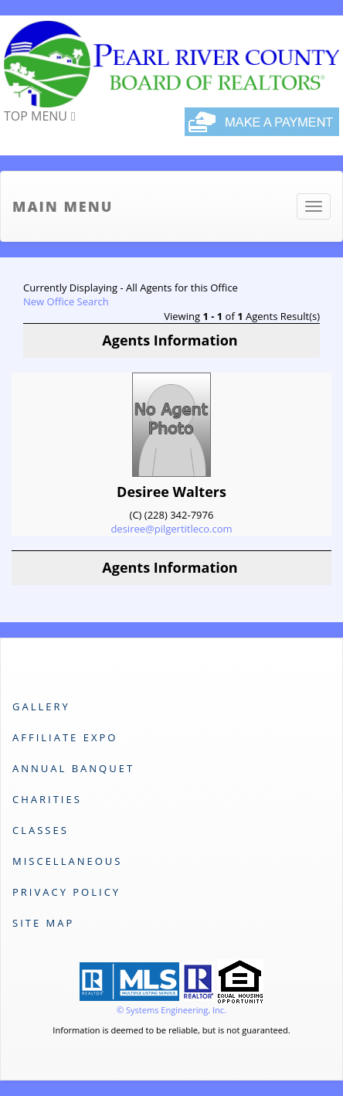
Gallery (41, 706)
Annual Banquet (73, 768)
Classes (40, 830)
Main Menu (62, 206)
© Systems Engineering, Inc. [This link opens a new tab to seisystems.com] (171, 1010)
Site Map (43, 923)
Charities (47, 799)
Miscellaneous (67, 861)
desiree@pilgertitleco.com (171, 529)
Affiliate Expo (64, 737)
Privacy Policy (66, 892)
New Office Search (66, 301)
